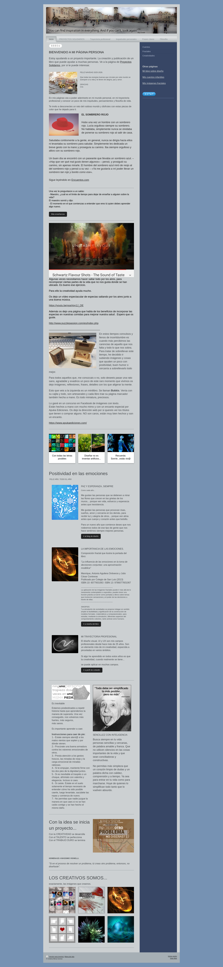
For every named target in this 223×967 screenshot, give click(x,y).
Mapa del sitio (69, 956)
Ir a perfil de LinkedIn (91, 670)
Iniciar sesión (172, 956)
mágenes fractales (156, 83)
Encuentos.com (80, 180)
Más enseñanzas (58, 214)
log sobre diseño (155, 71)
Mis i (145, 83)
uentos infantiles (156, 77)
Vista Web (173, 958)
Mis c (145, 77)
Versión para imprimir (55, 956)
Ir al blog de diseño (90, 536)
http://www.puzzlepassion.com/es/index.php (73, 323)
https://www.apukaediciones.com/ (68, 423)
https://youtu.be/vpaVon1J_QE (66, 305)
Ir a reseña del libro (91, 624)
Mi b (145, 71)
